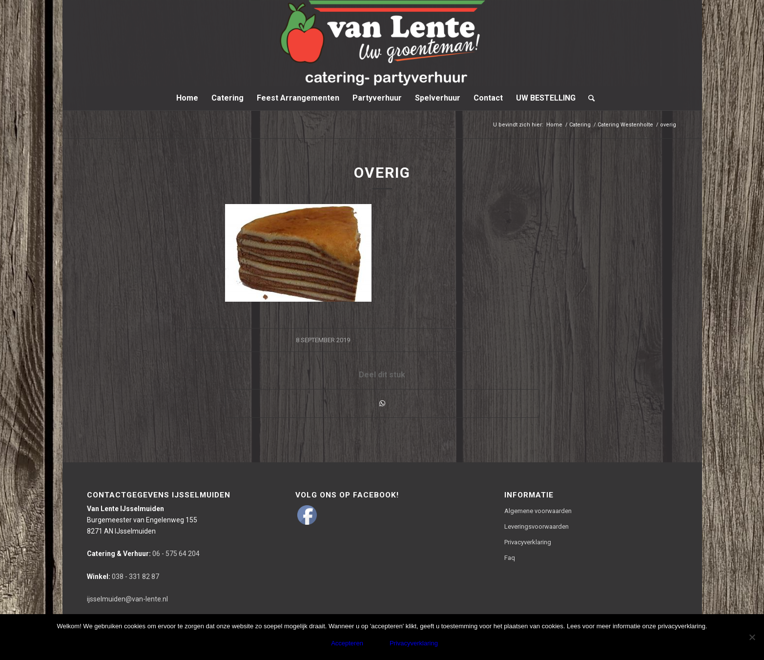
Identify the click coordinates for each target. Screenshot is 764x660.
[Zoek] (588, 98)
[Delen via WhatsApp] (382, 403)
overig (382, 172)
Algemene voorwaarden (538, 511)
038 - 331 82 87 (123, 576)
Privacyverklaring (527, 542)
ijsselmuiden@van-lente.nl (127, 599)
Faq (509, 557)
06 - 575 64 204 (143, 553)
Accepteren (347, 643)
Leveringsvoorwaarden (536, 526)
